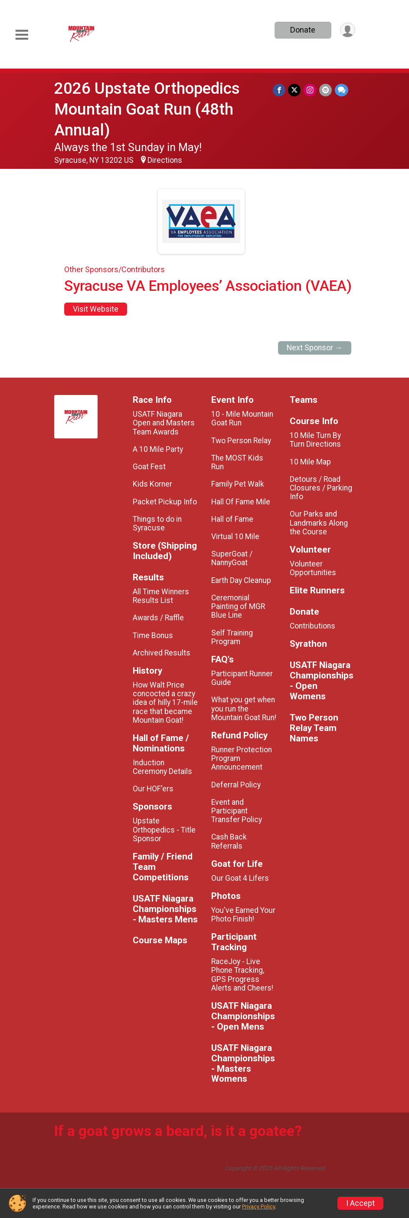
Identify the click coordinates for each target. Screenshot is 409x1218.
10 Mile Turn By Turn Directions (315, 439)
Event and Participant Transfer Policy (236, 811)
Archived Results (161, 653)
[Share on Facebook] (280, 90)
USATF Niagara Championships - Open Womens (321, 680)
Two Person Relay (241, 440)
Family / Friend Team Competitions (163, 867)
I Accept (360, 1203)
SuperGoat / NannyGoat (231, 558)
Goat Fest (149, 466)
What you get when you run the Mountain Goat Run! (243, 708)
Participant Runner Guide (242, 678)
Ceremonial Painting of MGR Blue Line (238, 606)
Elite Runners (317, 591)
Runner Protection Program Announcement (241, 758)
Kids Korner (152, 484)
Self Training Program (232, 637)
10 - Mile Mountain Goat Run (242, 418)
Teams (303, 400)
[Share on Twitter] (295, 90)
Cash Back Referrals (229, 841)
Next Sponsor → (315, 347)
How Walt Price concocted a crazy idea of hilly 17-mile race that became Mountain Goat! (165, 702)
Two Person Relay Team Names (314, 728)
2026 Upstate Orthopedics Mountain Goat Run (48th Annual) (147, 109)
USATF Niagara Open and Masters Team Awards (164, 423)
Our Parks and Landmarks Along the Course (319, 523)
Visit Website (95, 309)
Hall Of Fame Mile (240, 501)
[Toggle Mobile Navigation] (21, 35)
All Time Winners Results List (161, 596)
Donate (301, 29)
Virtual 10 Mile (235, 536)
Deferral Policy (236, 784)
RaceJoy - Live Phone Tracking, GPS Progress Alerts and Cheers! (242, 974)
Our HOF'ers (153, 788)
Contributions (312, 626)
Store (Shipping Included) (165, 551)
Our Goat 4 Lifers (240, 878)
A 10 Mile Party (158, 449)
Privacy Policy (258, 1206)
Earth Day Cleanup (241, 580)
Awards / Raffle (158, 617)
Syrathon (308, 644)
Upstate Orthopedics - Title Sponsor (164, 829)
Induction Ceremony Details (162, 767)
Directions (164, 160)
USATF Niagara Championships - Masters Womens (243, 1063)
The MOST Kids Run (237, 462)
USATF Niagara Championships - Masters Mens (165, 909)
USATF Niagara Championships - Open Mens (243, 1016)
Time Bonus (153, 635)
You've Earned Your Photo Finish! (243, 914)
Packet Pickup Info (165, 501)
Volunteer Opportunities (313, 568)
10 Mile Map (310, 462)
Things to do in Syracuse (157, 523)
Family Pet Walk (237, 484)
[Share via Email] (326, 90)
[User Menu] (347, 30)
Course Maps (160, 940)
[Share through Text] (341, 90)
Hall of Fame (232, 519)
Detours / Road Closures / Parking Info (321, 488)
